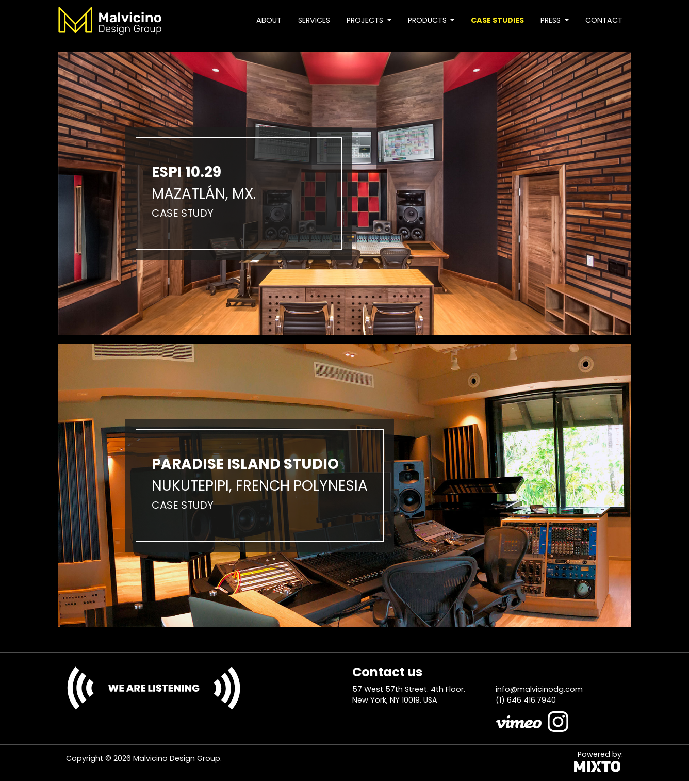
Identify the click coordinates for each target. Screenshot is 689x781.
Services (314, 20)
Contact (603, 20)
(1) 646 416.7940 (526, 700)
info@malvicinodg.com (539, 689)
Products (428, 20)
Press (551, 20)
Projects (366, 20)
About (269, 20)
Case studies (497, 20)
